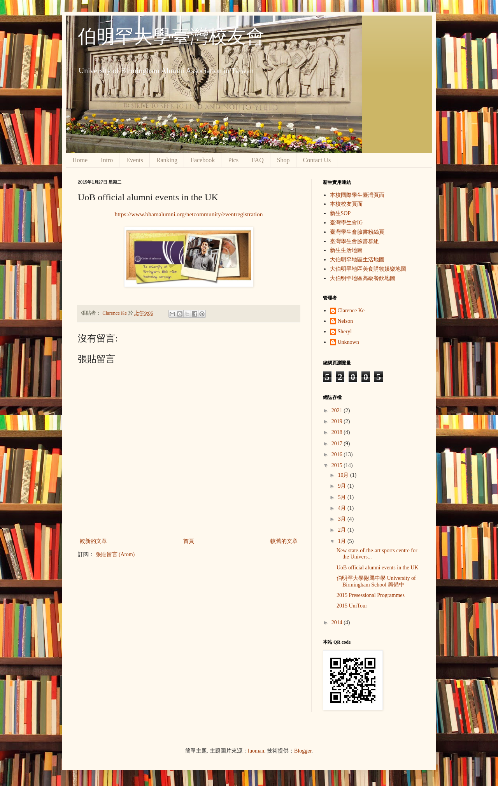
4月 (342, 508)
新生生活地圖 (346, 250)
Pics (233, 160)
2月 (342, 530)
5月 (342, 497)
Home (80, 160)
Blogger (302, 751)
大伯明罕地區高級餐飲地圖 (362, 278)
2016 (337, 454)
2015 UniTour (352, 606)
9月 (342, 486)
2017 (337, 443)
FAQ (258, 160)
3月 (342, 519)
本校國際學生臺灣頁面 (357, 195)
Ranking (166, 160)
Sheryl (345, 331)
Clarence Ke (351, 310)
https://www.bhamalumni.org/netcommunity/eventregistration (189, 214)
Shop (283, 160)
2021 (337, 410)
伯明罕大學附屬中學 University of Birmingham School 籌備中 (376, 581)
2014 (337, 622)
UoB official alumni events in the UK (377, 568)
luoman (256, 751)
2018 (337, 432)
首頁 (188, 541)
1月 (342, 541)
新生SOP (340, 213)
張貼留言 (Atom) (115, 554)
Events (134, 160)
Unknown (348, 342)
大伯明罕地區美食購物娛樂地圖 (368, 269)
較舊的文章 (284, 541)
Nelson (345, 321)
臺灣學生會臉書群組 (354, 241)
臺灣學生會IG (346, 223)
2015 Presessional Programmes (371, 595)
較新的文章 (93, 541)
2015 (337, 465)
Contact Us (317, 160)
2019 (337, 421)
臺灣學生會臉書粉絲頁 (357, 232)
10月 (344, 475)
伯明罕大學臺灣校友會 (171, 36)
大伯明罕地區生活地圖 (357, 260)
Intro (107, 160)
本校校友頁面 (346, 204)
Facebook (203, 160)
